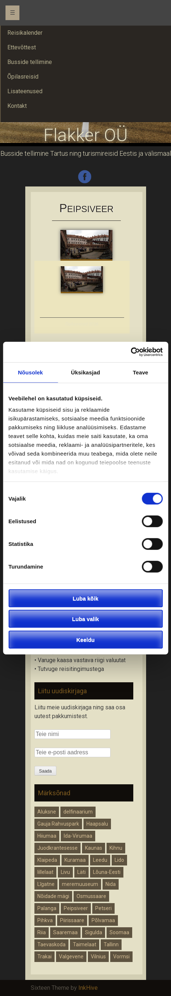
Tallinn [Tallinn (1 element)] (111, 944)
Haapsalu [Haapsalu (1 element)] (97, 824)
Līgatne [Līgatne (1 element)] (46, 884)
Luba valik (85, 619)
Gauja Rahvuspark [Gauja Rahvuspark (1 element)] (58, 824)
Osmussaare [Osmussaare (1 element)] (91, 896)
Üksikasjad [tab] (85, 372)
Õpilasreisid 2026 (81, 324)
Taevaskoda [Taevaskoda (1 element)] (51, 944)
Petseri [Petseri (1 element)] (103, 908)
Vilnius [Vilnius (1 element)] (98, 956)
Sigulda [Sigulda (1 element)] (93, 932)
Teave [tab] (140, 372)
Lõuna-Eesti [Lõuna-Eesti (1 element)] (106, 872)
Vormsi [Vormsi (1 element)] (121, 956)
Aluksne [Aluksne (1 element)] (46, 812)
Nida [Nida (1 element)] (110, 884)
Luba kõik (85, 598)
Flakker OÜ (86, 135)
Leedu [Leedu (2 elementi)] (100, 860)
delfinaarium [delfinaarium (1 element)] (78, 812)
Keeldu (85, 639)
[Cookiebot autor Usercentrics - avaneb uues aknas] (130, 352)
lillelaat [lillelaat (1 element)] (45, 872)
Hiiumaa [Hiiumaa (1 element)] (46, 836)
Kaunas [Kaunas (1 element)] (93, 848)
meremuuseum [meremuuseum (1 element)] (80, 884)
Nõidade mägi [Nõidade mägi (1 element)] (53, 896)
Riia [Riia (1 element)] (41, 932)
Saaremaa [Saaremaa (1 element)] (65, 932)
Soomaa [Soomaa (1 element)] (119, 932)
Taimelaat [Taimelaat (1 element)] (84, 944)
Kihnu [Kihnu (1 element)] (115, 848)
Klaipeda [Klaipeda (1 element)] (47, 860)
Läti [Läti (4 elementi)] (81, 872)
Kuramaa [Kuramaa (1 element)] (75, 860)
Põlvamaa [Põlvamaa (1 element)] (103, 920)
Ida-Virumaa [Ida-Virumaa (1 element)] (78, 836)
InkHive (88, 987)
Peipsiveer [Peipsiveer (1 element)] (76, 908)
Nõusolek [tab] (30, 372)
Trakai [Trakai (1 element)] (44, 956)
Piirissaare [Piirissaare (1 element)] (72, 920)
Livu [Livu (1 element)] (65, 872)
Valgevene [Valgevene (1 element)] (71, 956)
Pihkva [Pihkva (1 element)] (45, 920)
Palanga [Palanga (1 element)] (46, 908)
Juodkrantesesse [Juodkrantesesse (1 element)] (57, 848)
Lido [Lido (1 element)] (119, 860)
